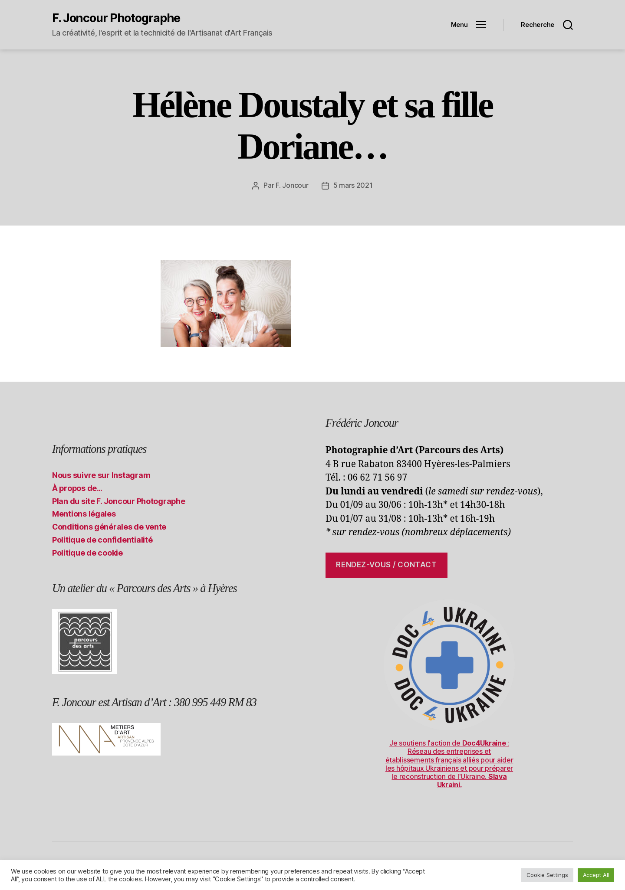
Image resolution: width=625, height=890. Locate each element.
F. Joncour (292, 185)
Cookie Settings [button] (547, 874)
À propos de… (77, 487)
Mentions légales (84, 513)
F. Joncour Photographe (116, 18)
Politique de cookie (87, 552)
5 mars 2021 (353, 185)
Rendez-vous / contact (386, 564)
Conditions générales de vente (109, 526)
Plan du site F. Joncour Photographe (118, 500)
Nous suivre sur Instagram (101, 474)
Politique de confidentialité (102, 539)
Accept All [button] (596, 874)
